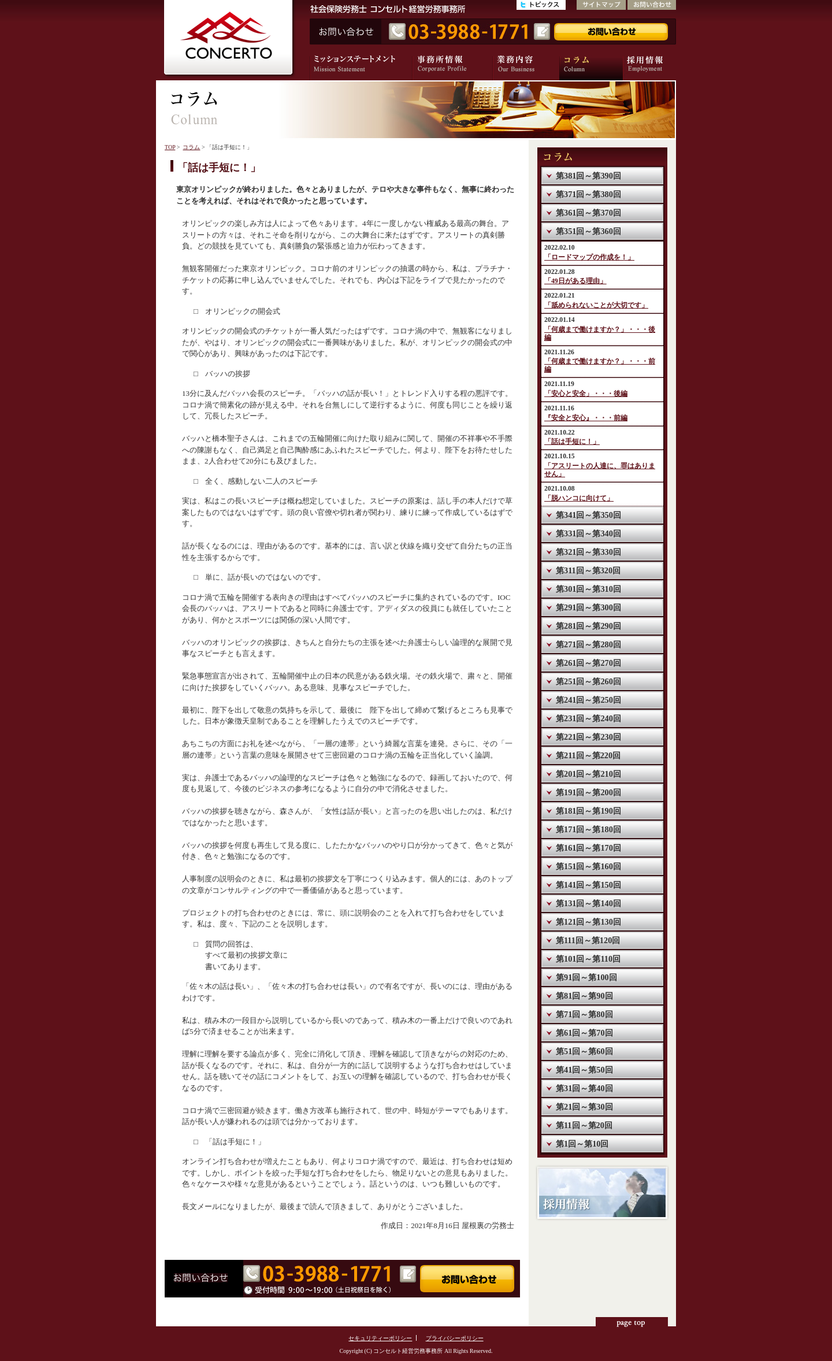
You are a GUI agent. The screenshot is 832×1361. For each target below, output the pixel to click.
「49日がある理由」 (575, 281)
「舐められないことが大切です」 (596, 305)
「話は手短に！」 (572, 442)
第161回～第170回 (588, 847)
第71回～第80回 (584, 1014)
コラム (191, 147)
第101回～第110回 (588, 958)
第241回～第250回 (588, 699)
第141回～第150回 (588, 884)
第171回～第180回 (588, 829)
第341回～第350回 (588, 515)
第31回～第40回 (584, 1088)
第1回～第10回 (582, 1143)
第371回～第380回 (588, 194)
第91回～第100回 (586, 977)
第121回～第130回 (588, 921)
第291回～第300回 (588, 607)
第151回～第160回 (588, 866)
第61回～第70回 (584, 1032)
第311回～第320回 (588, 570)
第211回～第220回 (588, 755)
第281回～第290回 (588, 626)
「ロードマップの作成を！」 (589, 257)
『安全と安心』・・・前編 (585, 418)
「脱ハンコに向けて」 (579, 498)
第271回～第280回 (588, 644)
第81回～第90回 (584, 995)
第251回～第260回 (588, 681)
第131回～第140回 (588, 903)
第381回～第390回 (588, 175)
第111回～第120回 (588, 940)
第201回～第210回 (588, 773)
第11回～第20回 (584, 1125)
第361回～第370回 (588, 212)
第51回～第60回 (584, 1051)
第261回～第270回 (588, 662)
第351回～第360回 (588, 231)
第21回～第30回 (584, 1106)
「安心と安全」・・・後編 (585, 394)
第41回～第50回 (584, 1069)
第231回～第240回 (588, 718)
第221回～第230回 (588, 736)
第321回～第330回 (588, 552)
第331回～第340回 (588, 533)
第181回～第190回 (588, 810)
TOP (170, 147)
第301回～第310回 (588, 589)
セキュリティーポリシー (380, 1338)
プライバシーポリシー (455, 1338)
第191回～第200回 (588, 792)
